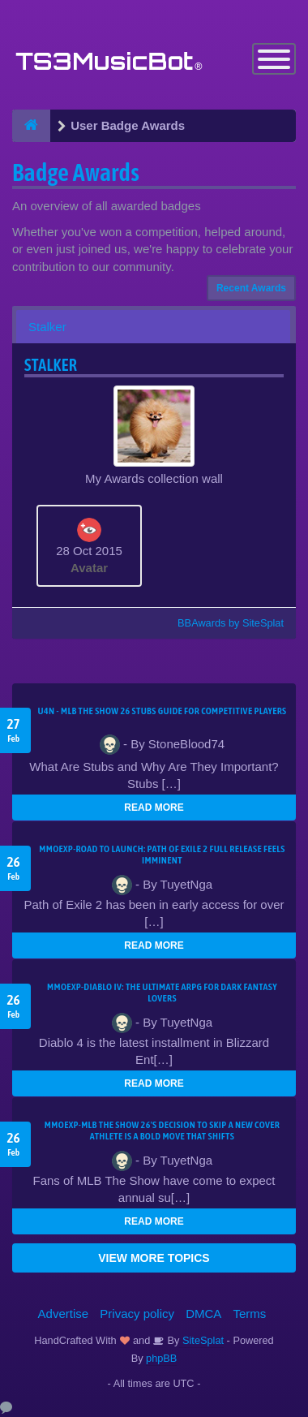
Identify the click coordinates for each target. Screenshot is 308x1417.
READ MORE (153, 807)
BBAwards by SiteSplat (223, 623)
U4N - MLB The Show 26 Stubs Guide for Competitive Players (161, 711)
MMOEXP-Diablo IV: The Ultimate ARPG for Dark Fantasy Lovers (162, 992)
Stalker (47, 327)
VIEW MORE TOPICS (153, 1257)
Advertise (63, 1313)
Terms (250, 1313)
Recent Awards (251, 288)
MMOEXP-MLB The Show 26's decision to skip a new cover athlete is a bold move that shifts (162, 1130)
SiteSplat (201, 1340)
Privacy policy (137, 1313)
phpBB (161, 1358)
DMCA (203, 1313)
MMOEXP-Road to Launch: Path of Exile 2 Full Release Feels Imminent (162, 854)
